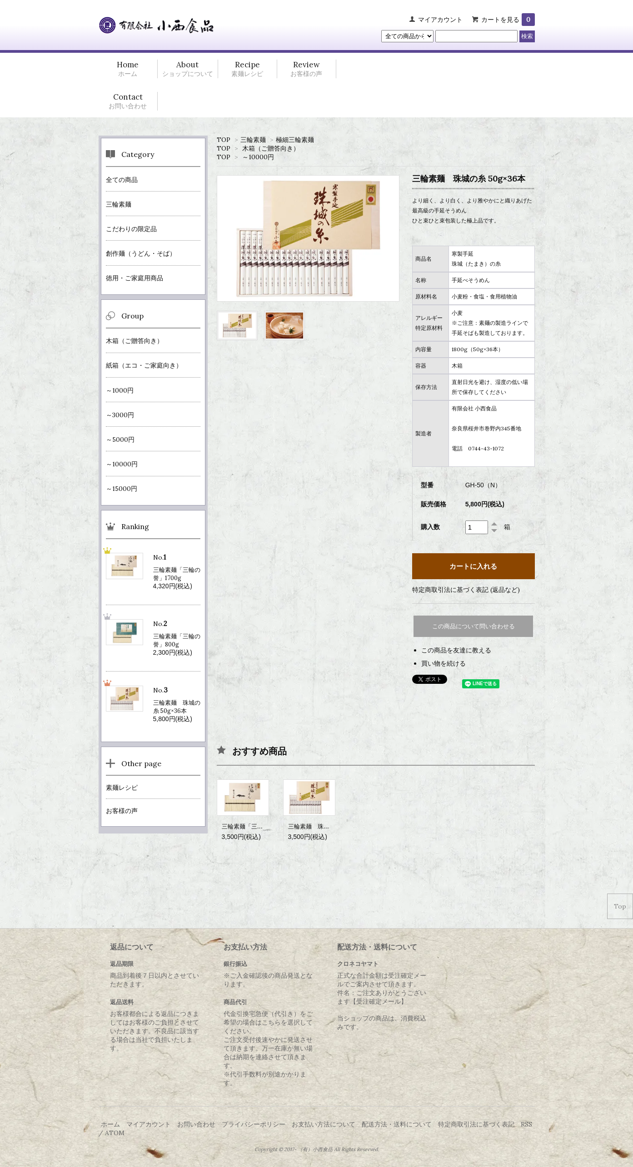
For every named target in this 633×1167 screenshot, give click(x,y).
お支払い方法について (323, 1124)
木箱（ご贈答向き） (270, 148)
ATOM (115, 1133)
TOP (223, 140)
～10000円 (258, 157)
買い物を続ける (443, 663)
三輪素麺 (253, 140)
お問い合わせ (196, 1124)
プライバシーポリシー (253, 1124)
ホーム (110, 1124)
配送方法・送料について (397, 1124)
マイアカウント (440, 19)
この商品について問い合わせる (473, 626)
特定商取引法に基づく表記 (476, 1124)
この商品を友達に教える (456, 650)
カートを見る (508, 19)
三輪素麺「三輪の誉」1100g (259, 826)
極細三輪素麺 (295, 140)
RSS (526, 1124)
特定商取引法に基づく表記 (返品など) (466, 590)
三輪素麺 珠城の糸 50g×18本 (328, 826)
